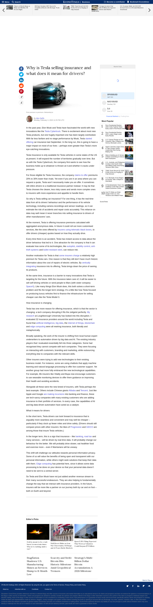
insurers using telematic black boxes (74, 230)
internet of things (76, 323)
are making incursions (54, 394)
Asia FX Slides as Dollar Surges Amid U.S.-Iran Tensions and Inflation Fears (114, 193)
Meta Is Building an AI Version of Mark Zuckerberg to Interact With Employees (114, 156)
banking (79, 436)
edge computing (37, 326)
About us (5, 589)
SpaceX (30, 286)
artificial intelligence (45, 323)
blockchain (90, 323)
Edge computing (44, 464)
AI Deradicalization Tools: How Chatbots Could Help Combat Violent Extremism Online (115, 186)
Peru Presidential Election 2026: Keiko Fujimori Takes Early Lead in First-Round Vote (115, 126)
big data (59, 323)
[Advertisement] (76, 46)
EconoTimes (104, 202)
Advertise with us (20, 589)
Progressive (76, 427)
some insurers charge (69, 255)
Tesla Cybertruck (52, 131)
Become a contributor (116, 2)
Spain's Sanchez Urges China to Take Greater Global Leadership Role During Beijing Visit (114, 149)
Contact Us (48, 589)
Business (86, 2)
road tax (88, 436)
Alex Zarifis (40, 118)
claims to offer (81, 175)
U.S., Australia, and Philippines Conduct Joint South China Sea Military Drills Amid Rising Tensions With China (115, 165)
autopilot (71, 246)
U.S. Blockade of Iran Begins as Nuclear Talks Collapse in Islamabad (114, 179)
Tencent (84, 390)
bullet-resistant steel (52, 250)
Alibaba (72, 390)
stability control (83, 246)
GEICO (89, 427)
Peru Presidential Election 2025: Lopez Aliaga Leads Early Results (113, 134)
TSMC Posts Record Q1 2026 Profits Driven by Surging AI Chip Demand (114, 172)
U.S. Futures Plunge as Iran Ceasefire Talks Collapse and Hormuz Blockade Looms (114, 141)
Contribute (35, 589)
